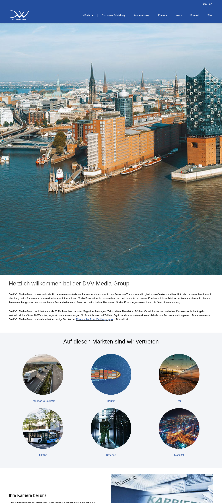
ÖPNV (43, 455)
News (179, 15)
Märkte (87, 15)
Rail (179, 401)
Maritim (111, 401)
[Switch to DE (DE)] (205, 4)
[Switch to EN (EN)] (210, 4)
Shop (210, 15)
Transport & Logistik (43, 401)
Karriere (162, 15)
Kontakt (194, 15)
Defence (111, 455)
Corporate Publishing (113, 15)
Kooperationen (142, 15)
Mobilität (179, 455)
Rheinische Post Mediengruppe (95, 319)
